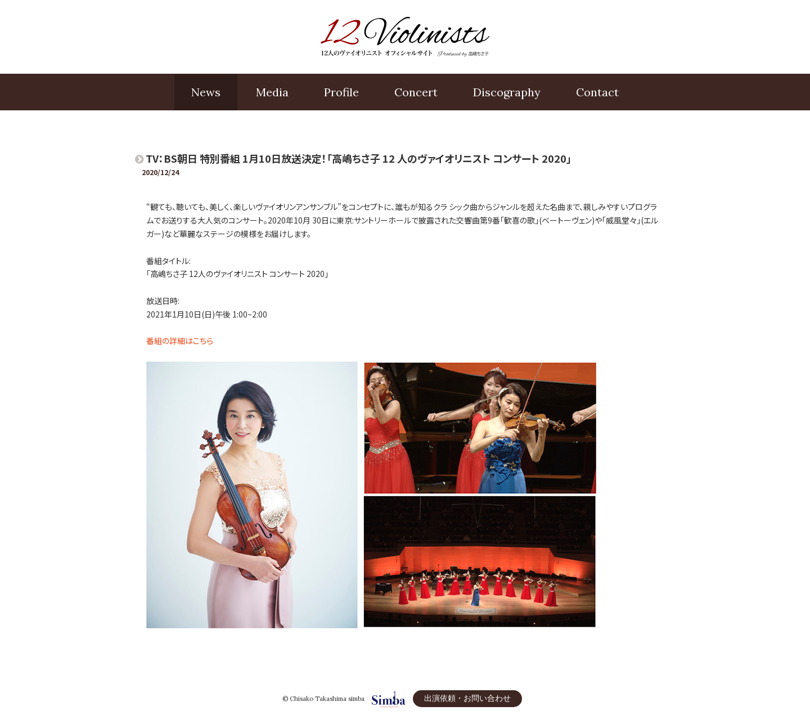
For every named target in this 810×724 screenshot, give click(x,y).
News (205, 92)
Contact (597, 92)
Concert (416, 92)
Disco (507, 92)
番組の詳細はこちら (179, 340)
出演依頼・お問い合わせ (467, 698)
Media (272, 92)
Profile (341, 92)
